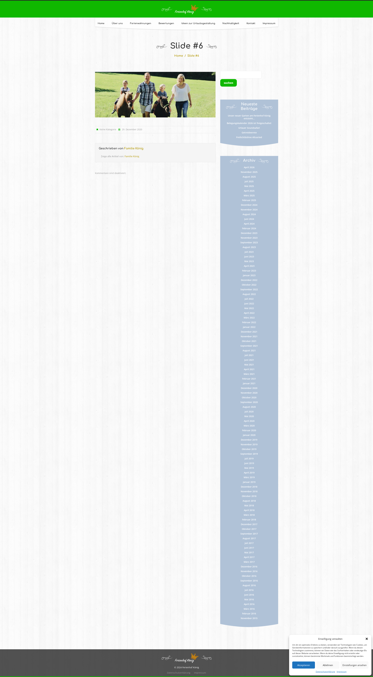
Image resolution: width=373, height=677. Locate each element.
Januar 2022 (249, 327)
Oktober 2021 (249, 341)
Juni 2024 (249, 218)
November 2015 (249, 618)
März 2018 (249, 514)
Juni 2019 (249, 463)
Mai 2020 (249, 416)
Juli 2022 (249, 298)
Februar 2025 (249, 200)
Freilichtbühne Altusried (249, 137)
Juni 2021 (249, 359)
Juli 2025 (249, 181)
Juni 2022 (249, 303)
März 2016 (249, 608)
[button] (366, 638)
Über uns (117, 23)
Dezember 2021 (249, 331)
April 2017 (249, 557)
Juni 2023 (249, 256)
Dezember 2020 (249, 388)
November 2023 (249, 237)
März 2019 (249, 477)
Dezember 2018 (249, 486)
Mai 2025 (249, 186)
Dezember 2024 (249, 204)
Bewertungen (166, 23)
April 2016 (249, 604)
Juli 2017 (249, 543)
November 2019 (249, 444)
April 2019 (249, 472)
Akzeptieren (303, 665)
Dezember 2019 (249, 439)
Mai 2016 (249, 599)
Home (101, 23)
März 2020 (249, 425)
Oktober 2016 (249, 575)
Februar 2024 (249, 228)
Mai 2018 (249, 505)
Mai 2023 (249, 261)
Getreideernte (249, 132)
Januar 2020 (249, 435)
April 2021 (249, 369)
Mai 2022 (249, 308)
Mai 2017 (249, 552)
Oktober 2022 (249, 284)
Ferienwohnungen (140, 23)
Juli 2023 (249, 251)
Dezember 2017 (249, 524)
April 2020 (249, 420)
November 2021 (249, 336)
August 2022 (249, 294)
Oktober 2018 (249, 496)
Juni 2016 (249, 594)
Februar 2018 (249, 519)
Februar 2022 (249, 322)
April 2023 (249, 265)
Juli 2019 (249, 458)
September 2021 (249, 345)
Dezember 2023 (249, 233)
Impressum (342, 671)
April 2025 (249, 190)
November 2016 (249, 571)
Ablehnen (328, 665)
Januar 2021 (249, 383)
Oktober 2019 (249, 449)
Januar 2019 (249, 482)
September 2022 (249, 289)
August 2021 (249, 350)
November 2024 (249, 209)
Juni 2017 (249, 547)
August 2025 (249, 176)
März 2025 (249, 195)
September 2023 (249, 242)
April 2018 (249, 510)
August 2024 (249, 214)
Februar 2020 (249, 430)
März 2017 (249, 561)
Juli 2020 (249, 411)
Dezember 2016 (249, 566)
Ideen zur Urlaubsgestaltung (198, 23)
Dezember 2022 (249, 280)
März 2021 (249, 373)
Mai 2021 (249, 364)
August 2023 (249, 247)
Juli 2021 (249, 355)
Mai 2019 (249, 467)
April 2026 (249, 167)
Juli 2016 (249, 590)
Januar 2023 (249, 275)
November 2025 (249, 172)
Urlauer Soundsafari (249, 127)
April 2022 (249, 312)
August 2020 (249, 406)
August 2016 (249, 585)
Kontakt (251, 23)
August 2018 (249, 500)
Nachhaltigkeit (230, 23)
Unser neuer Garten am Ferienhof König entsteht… (249, 117)
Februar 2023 (249, 270)
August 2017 (249, 538)
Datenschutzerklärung (325, 671)
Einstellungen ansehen (354, 665)
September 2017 (249, 533)
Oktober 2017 (249, 528)
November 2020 (249, 392)
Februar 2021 (249, 378)
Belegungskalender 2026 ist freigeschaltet (249, 123)
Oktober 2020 (249, 397)
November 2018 (249, 491)
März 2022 (249, 317)
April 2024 (249, 223)
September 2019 (249, 453)
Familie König (133, 148)
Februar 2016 (249, 613)
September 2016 (249, 580)
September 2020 (249, 402)
